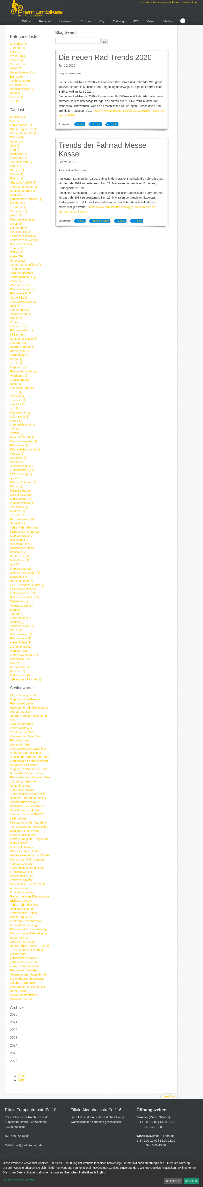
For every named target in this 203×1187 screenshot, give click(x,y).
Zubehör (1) (17, 47)
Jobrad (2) (16, 613)
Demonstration (19, 933)
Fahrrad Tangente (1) (23, 186)
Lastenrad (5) (18, 227)
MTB (135, 21)
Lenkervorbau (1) (21, 125)
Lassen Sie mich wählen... (19, 1180)
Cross (151, 21)
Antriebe (15, 752)
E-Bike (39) (17, 137)
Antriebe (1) (17, 511)
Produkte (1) (18, 84)
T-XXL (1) (16, 392)
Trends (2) (16, 248)
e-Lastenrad (18, 756)
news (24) (16, 281)
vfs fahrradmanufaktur (24, 995)
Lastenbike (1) (19, 507)
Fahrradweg (18, 970)
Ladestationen (19, 818)
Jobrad (14, 781)
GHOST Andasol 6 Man (25, 851)
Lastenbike (40, 748)
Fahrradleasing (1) (22, 634)
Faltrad (34, 793)
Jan (21, 1075)
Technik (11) (18, 515)
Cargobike (16, 765)
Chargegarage (19, 974)
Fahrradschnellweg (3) (24, 240)
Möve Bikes (34, 736)
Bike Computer (37, 884)
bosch (34, 945)
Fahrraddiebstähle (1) (24, 589)
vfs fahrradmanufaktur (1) (26, 264)
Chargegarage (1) (21, 605)
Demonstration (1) (21, 581)
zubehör (15, 982)
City (101, 21)
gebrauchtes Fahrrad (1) (25, 679)
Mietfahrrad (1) (19, 667)
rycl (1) (14, 478)
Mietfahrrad (17, 859)
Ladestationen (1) (21, 498)
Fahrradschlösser (22, 773)
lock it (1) (16, 663)
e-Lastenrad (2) (20, 379)
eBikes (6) (16, 334)
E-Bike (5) (16, 76)
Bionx (13, 843)
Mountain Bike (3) (21, 544)
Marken (168, 21)
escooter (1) (18, 396)
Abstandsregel (19, 888)
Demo (14, 991)
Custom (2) (17, 622)
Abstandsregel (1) (21, 466)
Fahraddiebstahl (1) (22, 424)
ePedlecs (16, 871)
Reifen (41, 806)
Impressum (164, 2)
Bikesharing (29, 925)
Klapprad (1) (18, 367)
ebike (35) (16, 256)
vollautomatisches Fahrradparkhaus (21, 726)
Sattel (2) (16, 194)
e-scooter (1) (18, 400)
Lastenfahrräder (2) (22, 388)
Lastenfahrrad (19, 921)
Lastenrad (65, 21)
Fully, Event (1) (19, 416)
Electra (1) (16, 174)
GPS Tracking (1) (21, 474)
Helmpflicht (35, 966)
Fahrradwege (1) (20, 638)
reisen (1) (16, 223)
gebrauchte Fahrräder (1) (26, 199)
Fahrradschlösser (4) (23, 236)
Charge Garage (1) (22, 346)
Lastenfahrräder (20, 744)
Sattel (25, 752)
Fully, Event (41, 839)
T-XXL (14, 949)
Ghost (27, 999)
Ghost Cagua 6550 (22, 917)
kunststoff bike (36, 986)
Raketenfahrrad (20, 707)
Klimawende (18, 736)
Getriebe (31, 970)
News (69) (16, 93)
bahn (28, 937)
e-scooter (26, 900)
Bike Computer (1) (22, 244)
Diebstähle (17, 806)
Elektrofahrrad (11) (22, 470)
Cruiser (27, 871)
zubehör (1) (17, 203)
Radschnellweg (20, 896)
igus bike (31, 695)
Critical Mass (18, 884)
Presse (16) (17, 56)
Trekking (118, 21)
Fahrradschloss (20, 740)
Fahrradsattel (18, 913)
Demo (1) (16, 486)
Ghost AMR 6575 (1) (23, 182)
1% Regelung (18, 732)
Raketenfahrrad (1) (22, 437)
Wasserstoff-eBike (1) (24, 133)
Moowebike (40, 826)
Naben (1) (16, 141)
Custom (86, 21)
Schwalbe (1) (18, 576)
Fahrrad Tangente (21, 839)
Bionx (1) (16, 609)
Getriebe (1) (18, 170)
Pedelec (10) (18, 260)
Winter (32, 732)
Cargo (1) (16, 359)
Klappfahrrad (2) (20, 568)
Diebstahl (36, 921)
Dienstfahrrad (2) (21, 490)
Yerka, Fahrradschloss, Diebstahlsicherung (24, 906)
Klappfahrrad (37, 974)
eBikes (31, 756)
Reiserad (45, 21)
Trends (32, 913)
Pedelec (15, 711)
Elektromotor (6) (20, 675)
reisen (39, 773)
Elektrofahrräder (21, 802)
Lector (23, 991)
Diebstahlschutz (20, 830)
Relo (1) (15, 305)
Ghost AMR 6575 (34, 814)
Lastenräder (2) (20, 309)
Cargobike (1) (19, 457)
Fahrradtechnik (39, 933)
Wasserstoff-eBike (21, 876)
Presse (35, 699)
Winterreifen (18, 986)
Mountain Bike (41, 777)
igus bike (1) (18, 404)
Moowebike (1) (19, 659)
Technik (44, 945)
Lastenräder (24, 826)
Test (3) (15, 101)
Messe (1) (16, 461)
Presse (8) (16, 322)
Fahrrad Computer (22, 863)
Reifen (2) (16, 383)
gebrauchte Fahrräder (24, 958)
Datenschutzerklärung (185, 2)
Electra (39, 978)
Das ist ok (191, 1180)
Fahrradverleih (19, 929)
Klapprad (16, 769)
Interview (16, 814)
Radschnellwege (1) (23, 89)
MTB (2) (15, 149)
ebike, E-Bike (18, 966)
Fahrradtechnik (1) (22, 617)
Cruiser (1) (17, 630)
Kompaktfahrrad (20, 785)
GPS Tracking (40, 707)
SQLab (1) (16, 252)
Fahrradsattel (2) (20, 293)
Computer (39, 859)
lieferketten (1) (19, 375)
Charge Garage (20, 715)
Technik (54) (18, 64)
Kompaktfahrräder (21, 892)
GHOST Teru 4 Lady (23, 941)
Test (12, 826)
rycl (22, 781)
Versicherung (34, 949)
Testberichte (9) (20, 80)
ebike (14, 901)
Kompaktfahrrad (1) (22, 190)
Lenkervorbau (40, 715)
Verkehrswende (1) (22, 502)
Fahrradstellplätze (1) (23, 441)
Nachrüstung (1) (20, 556)
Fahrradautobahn (22, 978)
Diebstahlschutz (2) (22, 548)
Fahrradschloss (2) (22, 626)
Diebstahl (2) (18, 552)
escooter (35, 752)
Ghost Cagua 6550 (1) (24, 129)
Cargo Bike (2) (19, 297)
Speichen (31, 781)
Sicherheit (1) (18, 43)
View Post (169, 1096)
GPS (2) (15, 145)
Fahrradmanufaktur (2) (24, 597)
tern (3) (14, 564)
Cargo (35, 855)
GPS (29, 859)
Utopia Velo (17, 695)
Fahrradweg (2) (20, 445)
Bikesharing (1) (19, 539)
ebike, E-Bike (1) (20, 642)
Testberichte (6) (20, 268)
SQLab (44, 855)
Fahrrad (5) (17, 453)
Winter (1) (16, 420)
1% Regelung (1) (21, 646)
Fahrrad (15, 925)
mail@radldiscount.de (28, 1145)
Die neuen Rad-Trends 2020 (105, 57)
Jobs (153, 2)
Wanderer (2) (18, 650)
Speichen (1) (18, 116)
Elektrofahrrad (19, 945)
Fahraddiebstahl (20, 777)
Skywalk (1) (17, 523)
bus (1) (14, 121)
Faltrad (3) (16, 433)
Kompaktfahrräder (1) (23, 338)
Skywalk (15, 835)
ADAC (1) (16, 68)
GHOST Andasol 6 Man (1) (27, 585)
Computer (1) (18, 211)
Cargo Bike (28, 982)
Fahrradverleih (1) (21, 330)
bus (12, 720)
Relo (36, 802)
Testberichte (40, 769)
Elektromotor (19, 954)
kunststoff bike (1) (21, 231)
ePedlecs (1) (18, 207)
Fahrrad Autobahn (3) (23, 482)
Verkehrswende (20, 855)
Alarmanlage (18, 761)
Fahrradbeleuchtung (23, 867)
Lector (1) (16, 215)
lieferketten (31, 765)
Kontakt (144, 2)
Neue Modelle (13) (22, 72)
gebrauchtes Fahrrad (23, 962)
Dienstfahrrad (18, 810)
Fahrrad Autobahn (21, 847)
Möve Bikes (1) (19, 560)
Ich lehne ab (173, 1180)
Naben (41, 867)
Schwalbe (16, 999)
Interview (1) (18, 326)
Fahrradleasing (19, 793)
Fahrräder (43, 756)
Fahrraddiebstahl (21, 748)
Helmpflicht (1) (19, 153)
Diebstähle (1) (19, 601)
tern (32, 835)
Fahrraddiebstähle (21, 703)
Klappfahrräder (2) (22, 535)
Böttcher (15, 798)
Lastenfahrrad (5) (21, 162)
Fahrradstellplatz (38, 761)
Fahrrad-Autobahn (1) (24, 371)
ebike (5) (15, 52)
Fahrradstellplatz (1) (23, 219)
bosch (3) (16, 363)
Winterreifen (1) (20, 285)
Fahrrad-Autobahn (22, 822)
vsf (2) (14, 408)
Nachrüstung (38, 929)
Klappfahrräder (19, 699)
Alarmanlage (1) (20, 355)
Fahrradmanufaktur (34, 798)
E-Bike (26, 21)
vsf (42, 793)
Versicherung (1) (20, 314)
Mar (22, 1080)
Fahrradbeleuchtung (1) (25, 449)
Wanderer (40, 822)
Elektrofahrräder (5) (22, 593)
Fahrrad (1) (17, 60)
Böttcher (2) (17, 671)
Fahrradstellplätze (21, 880)
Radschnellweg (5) (22, 519)
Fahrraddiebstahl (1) (23, 301)
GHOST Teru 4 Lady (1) (25, 572)
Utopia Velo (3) (19, 351)
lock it (25, 835)
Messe (26, 711)
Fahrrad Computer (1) (24, 654)
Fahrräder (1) (18, 158)
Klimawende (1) (20, 412)
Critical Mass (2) (20, 494)
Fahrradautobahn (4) (23, 289)
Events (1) (16, 178)
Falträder (30, 806)
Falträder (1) (18, 342)
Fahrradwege (40, 896)
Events (35, 830)
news (27, 769)
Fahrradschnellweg (22, 789)
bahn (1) (15, 166)
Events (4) (16, 97)
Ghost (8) (16, 318)
